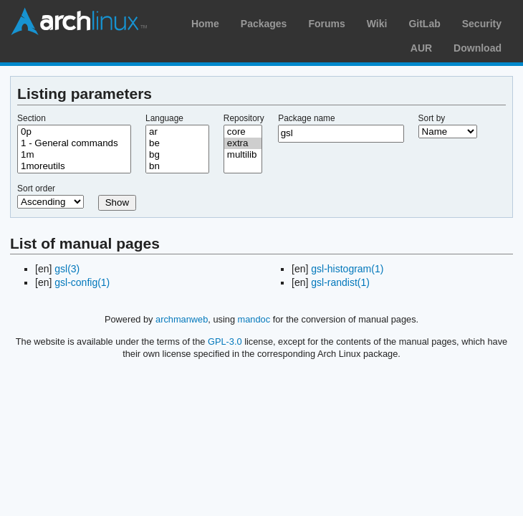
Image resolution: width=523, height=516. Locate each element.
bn (177, 166)
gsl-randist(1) (340, 282)
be (177, 143)
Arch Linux (79, 21)
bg (177, 155)
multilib (243, 155)
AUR (421, 48)
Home (205, 23)
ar (177, 132)
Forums (326, 23)
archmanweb (181, 319)
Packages (264, 23)
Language (164, 118)
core (243, 132)
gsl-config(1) (82, 282)
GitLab (424, 23)
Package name (306, 118)
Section (31, 118)
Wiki (377, 23)
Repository (244, 118)
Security (482, 23)
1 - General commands (74, 143)
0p (74, 132)
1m (74, 155)
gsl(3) (67, 268)
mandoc (254, 319)
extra (243, 143)
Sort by (432, 118)
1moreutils (74, 166)
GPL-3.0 (225, 341)
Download (478, 48)
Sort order (36, 188)
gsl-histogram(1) (347, 268)
